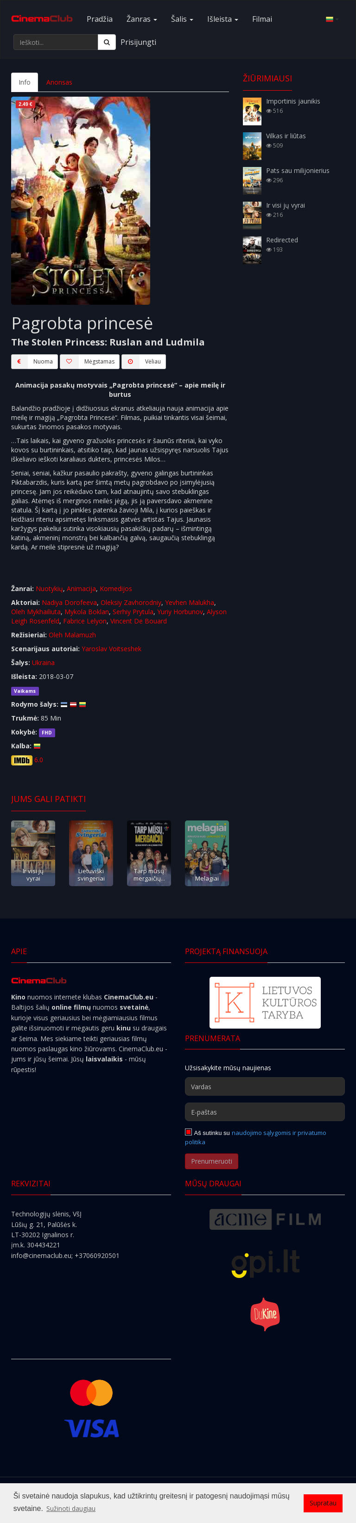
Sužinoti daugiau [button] (70, 1508)
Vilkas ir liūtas (286, 135)
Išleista (222, 19)
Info (25, 82)
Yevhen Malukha (189, 602)
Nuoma (32, 361)
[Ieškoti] (107, 42)
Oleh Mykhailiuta (36, 611)
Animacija (81, 588)
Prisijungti (138, 42)
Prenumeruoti (211, 1161)
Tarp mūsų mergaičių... (149, 874)
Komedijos (116, 588)
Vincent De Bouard (138, 621)
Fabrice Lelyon (85, 621)
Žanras (142, 19)
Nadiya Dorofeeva (69, 602)
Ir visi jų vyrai (33, 874)
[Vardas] (265, 1086)
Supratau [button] (323, 1502)
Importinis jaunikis (293, 101)
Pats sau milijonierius (298, 170)
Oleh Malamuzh (72, 634)
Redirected (282, 239)
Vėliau (141, 361)
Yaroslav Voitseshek (111, 648)
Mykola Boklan (86, 611)
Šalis (182, 19)
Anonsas (59, 82)
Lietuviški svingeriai (91, 874)
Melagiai (207, 878)
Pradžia (100, 19)
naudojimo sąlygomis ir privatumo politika (255, 1137)
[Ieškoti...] (55, 42)
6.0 (38, 759)
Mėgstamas (87, 361)
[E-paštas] (265, 1112)
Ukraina (43, 662)
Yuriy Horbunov (180, 611)
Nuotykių (49, 588)
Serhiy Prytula (133, 611)
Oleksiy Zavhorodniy (131, 602)
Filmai (262, 19)
